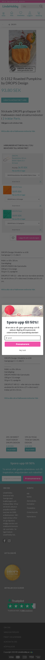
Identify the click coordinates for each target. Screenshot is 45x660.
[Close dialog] (40, 307)
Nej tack (22, 350)
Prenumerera (22, 344)
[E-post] (22, 338)
